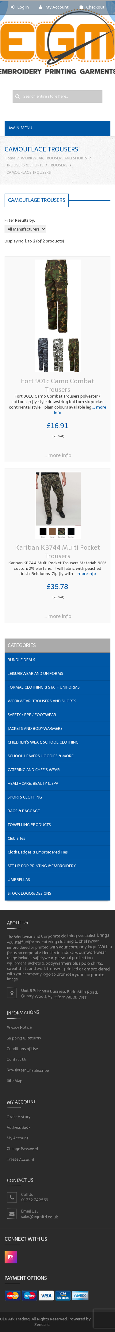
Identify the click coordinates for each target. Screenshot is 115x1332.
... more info (57, 455)
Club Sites (16, 838)
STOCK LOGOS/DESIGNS (29, 893)
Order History (18, 1116)
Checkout (92, 7)
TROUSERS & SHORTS (25, 165)
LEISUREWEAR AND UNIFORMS (35, 673)
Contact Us (16, 1059)
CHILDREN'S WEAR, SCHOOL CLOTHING (43, 742)
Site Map (13, 1081)
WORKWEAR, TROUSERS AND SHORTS (54, 158)
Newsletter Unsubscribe (27, 1070)
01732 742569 (34, 1200)
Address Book (18, 1127)
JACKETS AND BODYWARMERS (35, 728)
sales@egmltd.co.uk (39, 1217)
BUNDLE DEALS (21, 659)
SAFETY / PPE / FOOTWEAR (32, 714)
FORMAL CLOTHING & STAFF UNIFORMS (44, 687)
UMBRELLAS (19, 879)
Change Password (22, 1148)
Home (10, 158)
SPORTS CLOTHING (25, 797)
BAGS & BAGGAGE (24, 811)
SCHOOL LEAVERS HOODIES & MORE (41, 756)
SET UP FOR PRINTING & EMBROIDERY (42, 866)
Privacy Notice (18, 1027)
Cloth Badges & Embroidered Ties (38, 852)
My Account (54, 7)
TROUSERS (58, 165)
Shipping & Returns (23, 1037)
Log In (20, 7)
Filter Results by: (20, 220)
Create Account (20, 1159)
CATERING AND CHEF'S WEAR (34, 769)
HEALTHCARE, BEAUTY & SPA (33, 783)
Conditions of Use (21, 1048)
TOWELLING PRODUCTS (29, 824)
